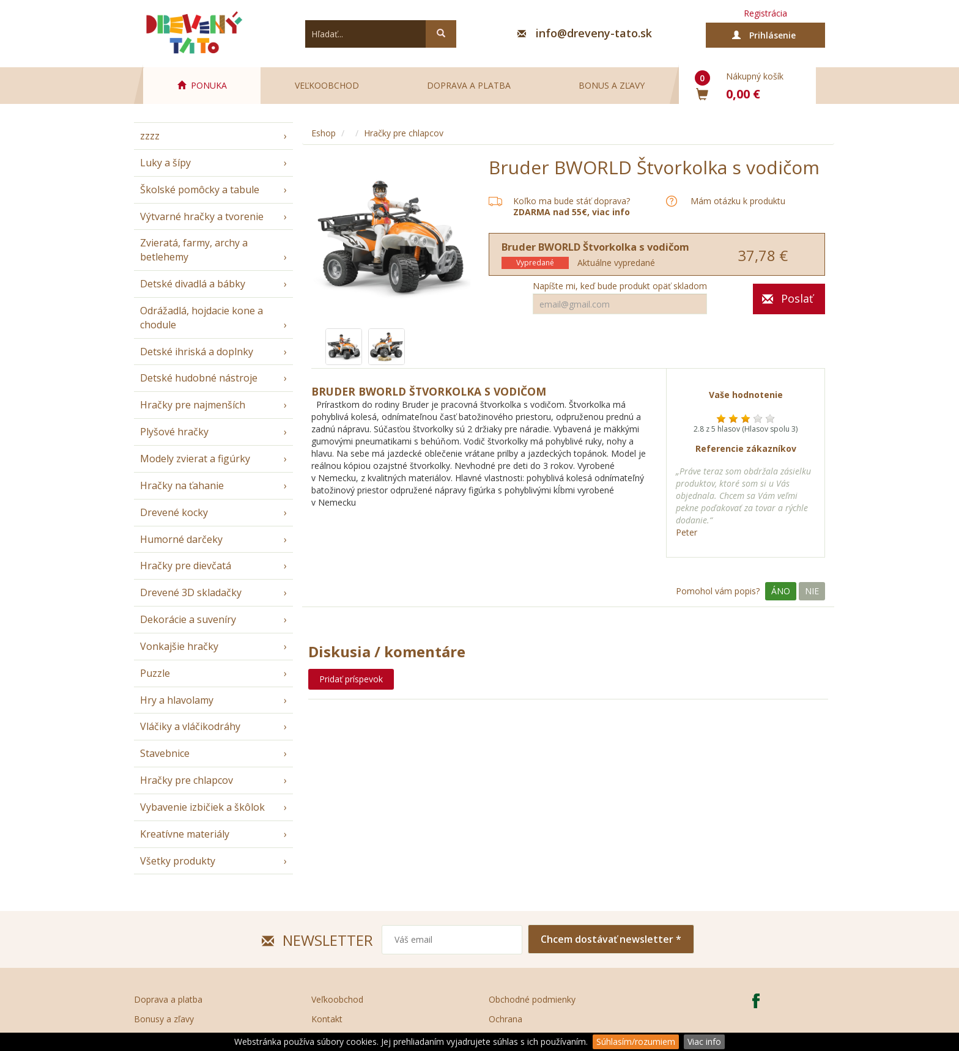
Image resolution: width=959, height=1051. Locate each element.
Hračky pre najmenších (192, 404)
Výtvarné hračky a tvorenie (202, 216)
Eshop (323, 133)
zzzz (150, 135)
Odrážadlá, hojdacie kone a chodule (201, 317)
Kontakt (326, 1019)
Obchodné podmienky (532, 999)
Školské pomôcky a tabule (199, 189)
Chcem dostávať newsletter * (611, 939)
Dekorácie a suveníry (188, 619)
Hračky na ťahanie (182, 485)
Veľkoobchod (327, 85)
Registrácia (765, 13)
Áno (780, 591)
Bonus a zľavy (612, 85)
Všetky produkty (177, 861)
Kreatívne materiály (184, 834)
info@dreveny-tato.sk (594, 33)
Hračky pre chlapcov (186, 780)
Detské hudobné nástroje (198, 378)
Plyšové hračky (174, 431)
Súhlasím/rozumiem (635, 1041)
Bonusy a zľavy (164, 1019)
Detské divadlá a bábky (192, 283)
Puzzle (155, 673)
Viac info (704, 1041)
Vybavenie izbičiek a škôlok (202, 807)
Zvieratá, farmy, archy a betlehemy (194, 250)
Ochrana (505, 1019)
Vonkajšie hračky (179, 646)
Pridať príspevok (351, 679)
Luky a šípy (165, 162)
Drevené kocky (174, 512)
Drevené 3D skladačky (191, 592)
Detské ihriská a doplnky (196, 351)
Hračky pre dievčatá (185, 565)
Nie (812, 591)
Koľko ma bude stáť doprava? (571, 201)
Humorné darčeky (181, 539)
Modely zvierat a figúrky (195, 458)
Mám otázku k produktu (738, 201)
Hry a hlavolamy (176, 700)
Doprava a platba (469, 85)
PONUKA (202, 85)
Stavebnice (165, 753)
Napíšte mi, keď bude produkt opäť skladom (620, 286)
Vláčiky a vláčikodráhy (190, 726)
